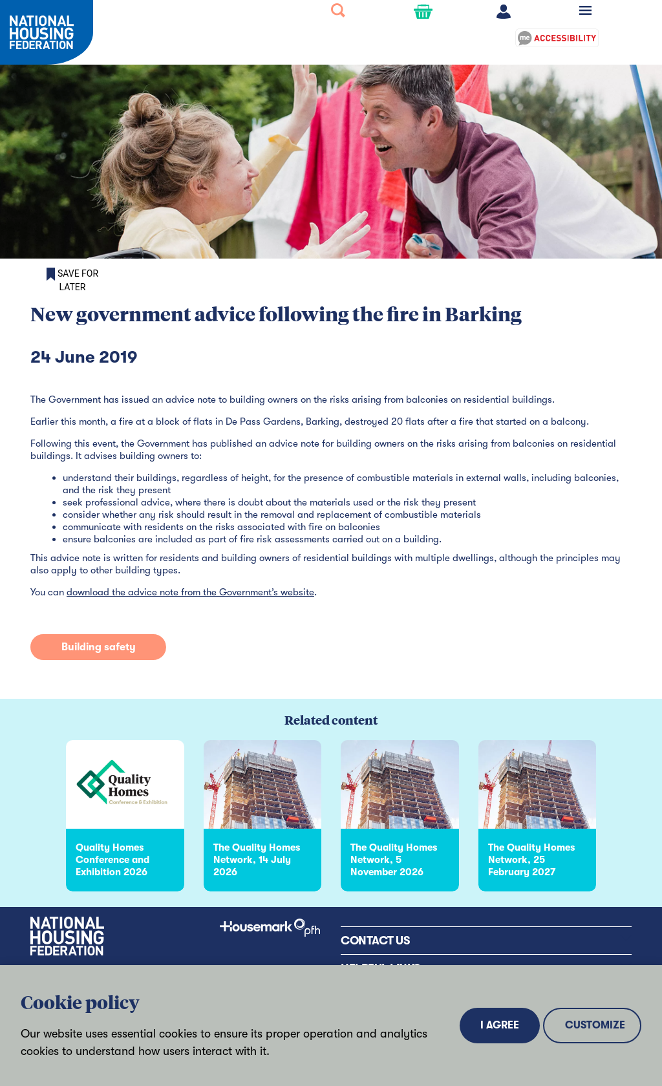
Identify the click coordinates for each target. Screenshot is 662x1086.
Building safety (98, 647)
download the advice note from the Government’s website (190, 592)
